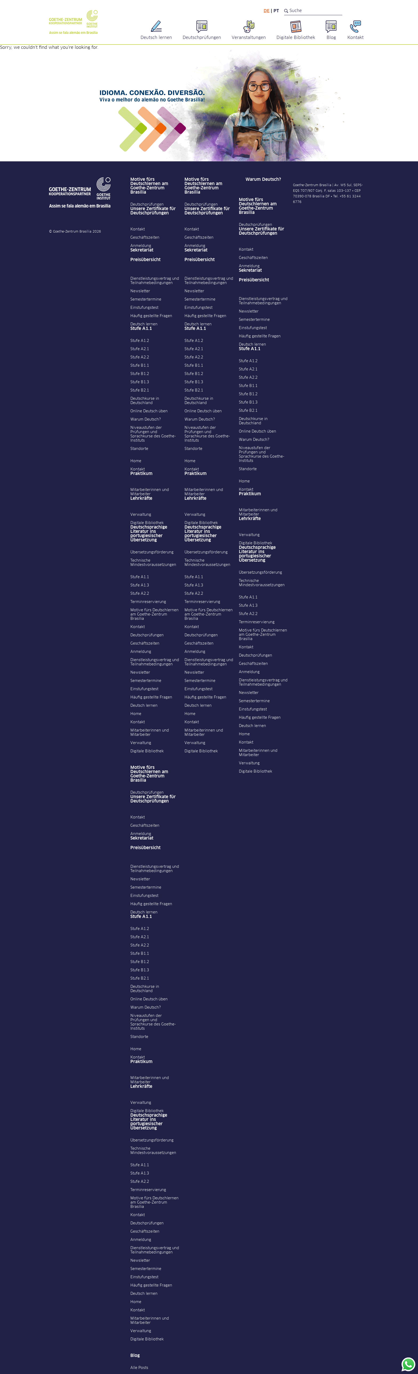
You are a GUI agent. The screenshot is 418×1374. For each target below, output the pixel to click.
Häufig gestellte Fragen (151, 316)
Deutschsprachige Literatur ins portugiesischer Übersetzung (148, 533)
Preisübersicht (145, 260)
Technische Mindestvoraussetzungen (153, 563)
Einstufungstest (144, 308)
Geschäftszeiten (144, 237)
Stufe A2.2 (139, 357)
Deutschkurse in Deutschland (144, 401)
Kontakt (137, 229)
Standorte (139, 449)
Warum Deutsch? (145, 419)
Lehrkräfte (141, 498)
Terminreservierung (148, 602)
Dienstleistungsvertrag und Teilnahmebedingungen (154, 281)
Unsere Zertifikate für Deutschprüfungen (153, 211)
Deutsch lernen (144, 324)
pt (276, 11)
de (267, 11)
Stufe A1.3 (139, 585)
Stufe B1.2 (139, 374)
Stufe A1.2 (139, 341)
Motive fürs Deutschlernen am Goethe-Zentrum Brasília (149, 185)
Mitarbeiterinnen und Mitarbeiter (149, 492)
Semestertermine (145, 299)
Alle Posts (139, 1368)
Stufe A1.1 (141, 328)
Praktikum (141, 474)
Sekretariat (141, 250)
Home (135, 461)
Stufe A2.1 (139, 349)
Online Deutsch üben (149, 411)
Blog (135, 1355)
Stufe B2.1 (139, 390)
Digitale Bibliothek (147, 523)
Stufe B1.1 (139, 366)
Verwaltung (140, 515)
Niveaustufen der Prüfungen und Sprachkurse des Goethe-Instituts (153, 434)
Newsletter (140, 291)
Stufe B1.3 (139, 382)
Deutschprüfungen (147, 204)
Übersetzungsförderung (152, 552)
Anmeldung (140, 246)
